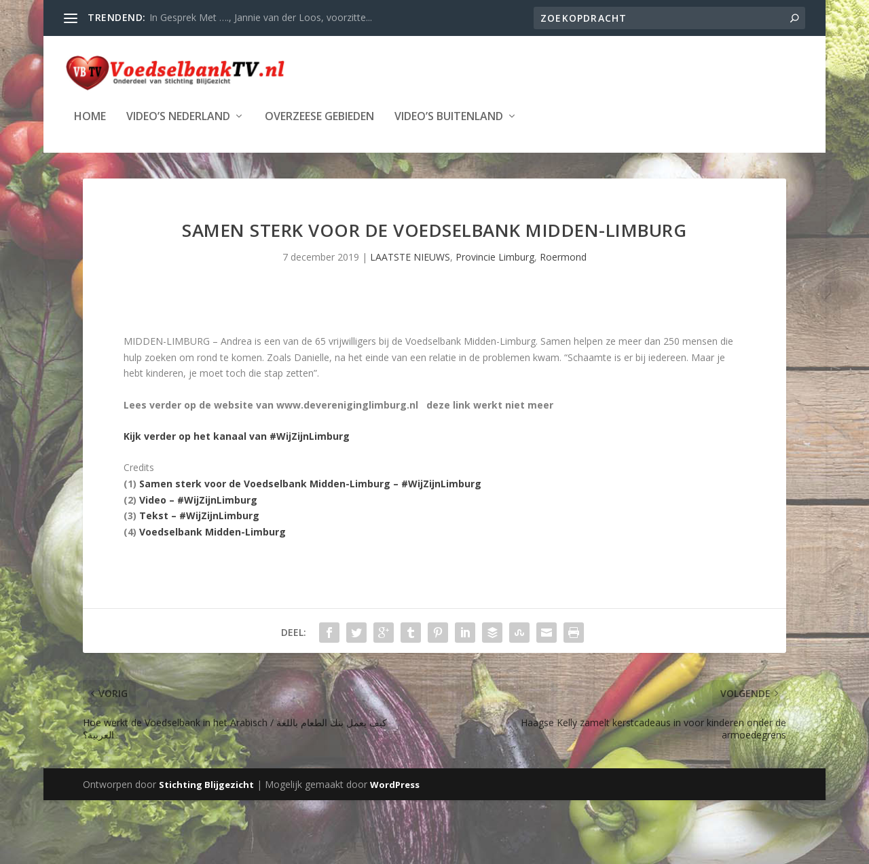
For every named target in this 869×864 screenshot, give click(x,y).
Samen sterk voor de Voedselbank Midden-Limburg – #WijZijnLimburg (310, 483)
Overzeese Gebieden (319, 115)
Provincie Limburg (495, 256)
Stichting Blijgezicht (206, 784)
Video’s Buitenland (448, 115)
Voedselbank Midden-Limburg (212, 531)
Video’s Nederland (178, 115)
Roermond (563, 256)
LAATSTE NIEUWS (410, 256)
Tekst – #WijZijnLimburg (199, 515)
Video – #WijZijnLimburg (198, 499)
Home (90, 115)
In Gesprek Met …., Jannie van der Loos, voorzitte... (260, 17)
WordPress (395, 784)
